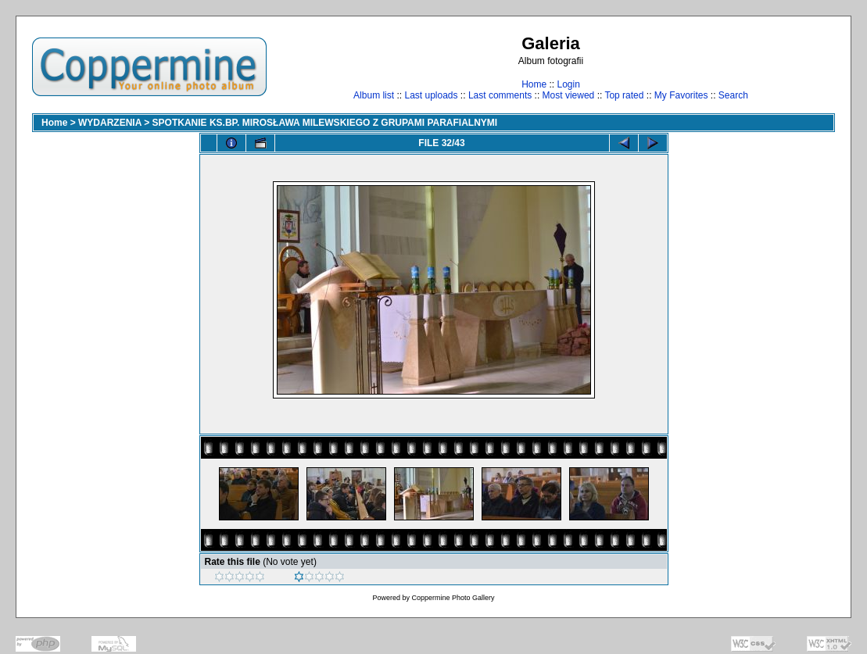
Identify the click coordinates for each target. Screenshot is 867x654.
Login (568, 84)
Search (733, 95)
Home (533, 84)
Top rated (623, 95)
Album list (373, 95)
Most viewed (569, 95)
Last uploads (430, 95)
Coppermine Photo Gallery (452, 598)
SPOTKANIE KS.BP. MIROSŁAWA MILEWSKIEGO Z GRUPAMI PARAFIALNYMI (325, 122)
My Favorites (681, 95)
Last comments (500, 95)
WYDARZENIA (110, 122)
